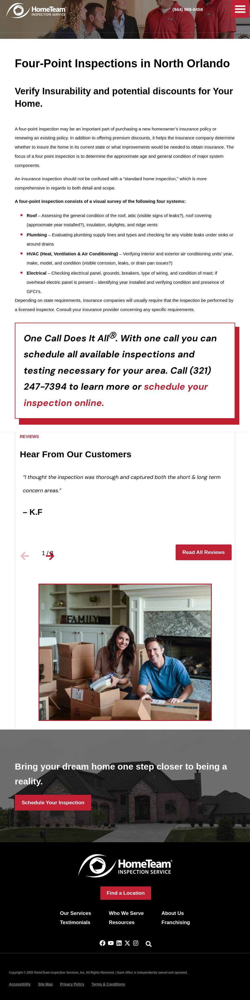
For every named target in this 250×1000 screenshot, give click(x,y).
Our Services (75, 913)
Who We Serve (126, 913)
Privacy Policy (72, 984)
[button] (240, 9)
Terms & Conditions (108, 984)
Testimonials (75, 922)
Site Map (45, 984)
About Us (172, 913)
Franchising (175, 922)
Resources (121, 922)
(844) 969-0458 (187, 9)
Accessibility (20, 984)
